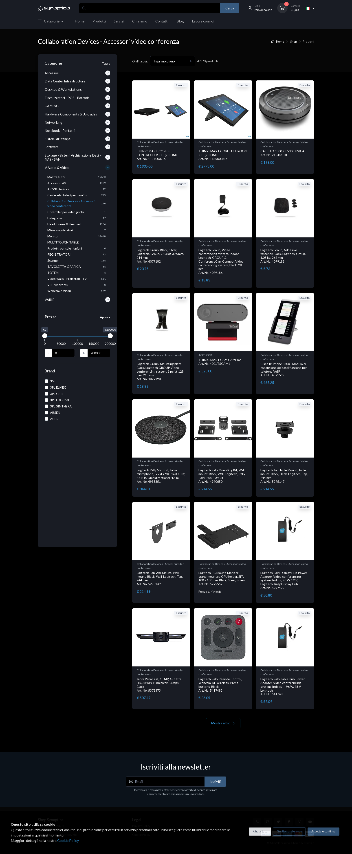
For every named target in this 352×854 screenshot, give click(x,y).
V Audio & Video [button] (77, 167)
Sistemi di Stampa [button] (77, 138)
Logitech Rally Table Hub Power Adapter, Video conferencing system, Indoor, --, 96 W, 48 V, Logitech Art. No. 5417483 (282, 686)
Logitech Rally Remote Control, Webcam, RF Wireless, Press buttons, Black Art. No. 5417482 (220, 684)
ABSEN (55, 412)
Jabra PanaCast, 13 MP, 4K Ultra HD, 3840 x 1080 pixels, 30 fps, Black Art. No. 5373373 (159, 684)
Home (79, 21)
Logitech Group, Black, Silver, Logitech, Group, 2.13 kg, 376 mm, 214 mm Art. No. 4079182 (160, 255)
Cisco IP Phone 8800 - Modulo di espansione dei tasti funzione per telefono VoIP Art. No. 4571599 (283, 369)
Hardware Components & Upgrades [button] (77, 114)
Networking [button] (77, 122)
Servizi (119, 21)
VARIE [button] (77, 299)
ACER (54, 419)
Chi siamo (139, 21)
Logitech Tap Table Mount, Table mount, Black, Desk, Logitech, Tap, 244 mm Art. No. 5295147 (284, 475)
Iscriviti (215, 781)
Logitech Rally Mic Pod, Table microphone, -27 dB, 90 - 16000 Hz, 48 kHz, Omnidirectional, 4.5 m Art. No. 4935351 (161, 475)
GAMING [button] (77, 105)
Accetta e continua (323, 831)
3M (52, 381)
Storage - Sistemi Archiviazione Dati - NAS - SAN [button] (77, 157)
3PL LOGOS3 (59, 400)
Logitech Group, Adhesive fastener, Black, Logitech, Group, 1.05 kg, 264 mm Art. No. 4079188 (283, 255)
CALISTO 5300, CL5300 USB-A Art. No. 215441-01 (282, 153)
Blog (180, 21)
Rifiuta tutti (260, 831)
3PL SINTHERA (61, 406)
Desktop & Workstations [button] (77, 89)
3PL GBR (56, 394)
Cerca (229, 8)
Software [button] (77, 146)
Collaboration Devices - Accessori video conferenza (160, 144)
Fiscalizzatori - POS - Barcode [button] (77, 97)
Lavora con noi (203, 21)
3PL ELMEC (58, 387)
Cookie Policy (68, 840)
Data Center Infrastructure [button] (77, 81)
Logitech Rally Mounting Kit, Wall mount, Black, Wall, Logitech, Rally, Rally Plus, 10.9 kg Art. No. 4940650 (222, 475)
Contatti (161, 21)
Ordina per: (140, 61)
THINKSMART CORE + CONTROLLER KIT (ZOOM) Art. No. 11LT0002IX (157, 155)
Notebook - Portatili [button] (77, 130)
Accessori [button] (77, 73)
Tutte (106, 63)
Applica (105, 317)
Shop (293, 41)
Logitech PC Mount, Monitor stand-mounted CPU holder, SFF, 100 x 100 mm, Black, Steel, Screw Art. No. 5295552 (221, 578)
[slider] (44, 335)
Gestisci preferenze (289, 831)
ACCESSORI (205, 355)
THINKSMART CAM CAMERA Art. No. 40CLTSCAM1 (219, 361)
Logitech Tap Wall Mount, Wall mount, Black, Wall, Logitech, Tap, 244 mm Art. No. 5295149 (160, 578)
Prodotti (99, 21)
